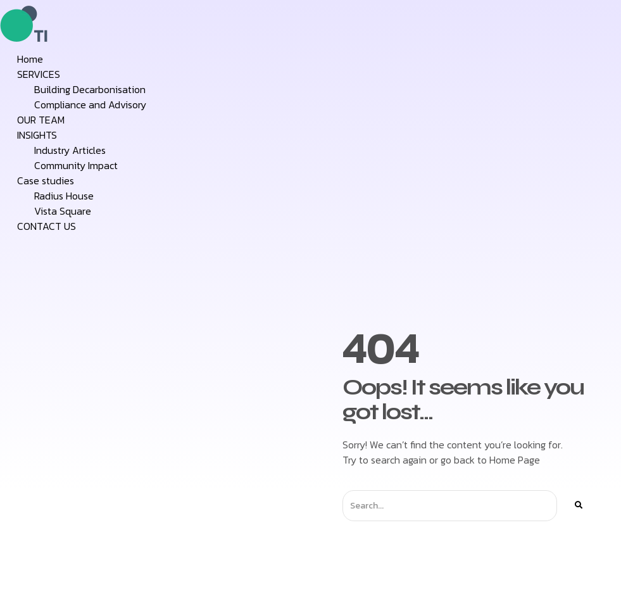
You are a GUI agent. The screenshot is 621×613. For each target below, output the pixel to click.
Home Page (514, 459)
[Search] (578, 505)
